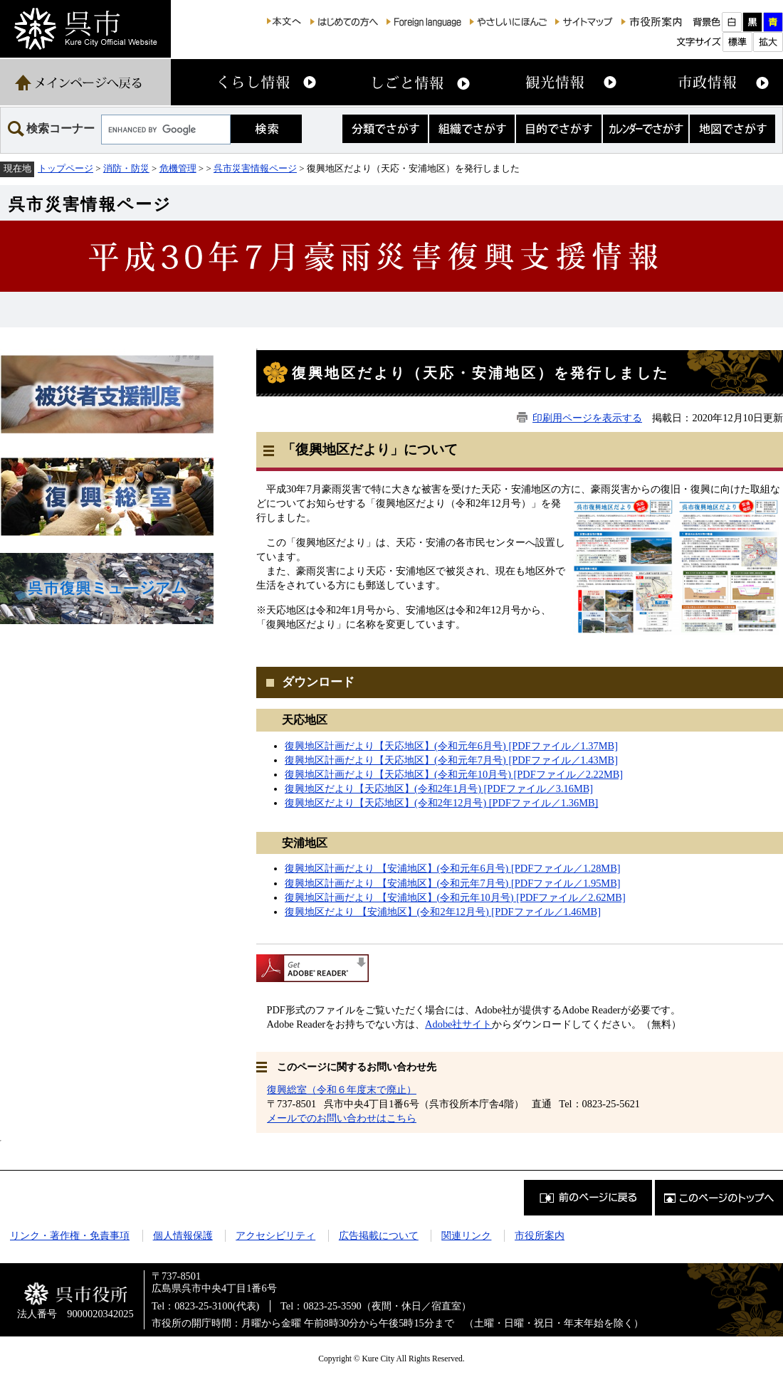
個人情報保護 (183, 1235)
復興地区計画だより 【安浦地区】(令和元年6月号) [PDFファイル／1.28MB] (453, 868)
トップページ (65, 168)
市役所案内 (539, 1235)
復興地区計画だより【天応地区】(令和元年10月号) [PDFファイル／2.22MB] (454, 774)
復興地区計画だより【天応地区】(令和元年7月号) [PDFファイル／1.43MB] (451, 760)
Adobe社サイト (458, 1024)
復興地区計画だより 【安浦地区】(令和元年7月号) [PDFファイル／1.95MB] (453, 883)
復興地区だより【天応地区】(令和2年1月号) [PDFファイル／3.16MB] (439, 788)
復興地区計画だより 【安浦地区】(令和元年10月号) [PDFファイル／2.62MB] (455, 897)
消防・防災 (126, 168)
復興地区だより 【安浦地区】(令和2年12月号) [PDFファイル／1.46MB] (443, 911)
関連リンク (466, 1235)
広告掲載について (379, 1235)
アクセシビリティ (275, 1235)
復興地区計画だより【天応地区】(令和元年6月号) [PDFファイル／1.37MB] (451, 745)
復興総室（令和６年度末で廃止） (341, 1089)
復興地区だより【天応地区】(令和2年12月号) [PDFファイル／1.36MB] (441, 802)
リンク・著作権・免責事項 (70, 1235)
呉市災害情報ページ (255, 168)
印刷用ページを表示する (587, 417)
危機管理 (177, 168)
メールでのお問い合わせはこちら (341, 1118)
